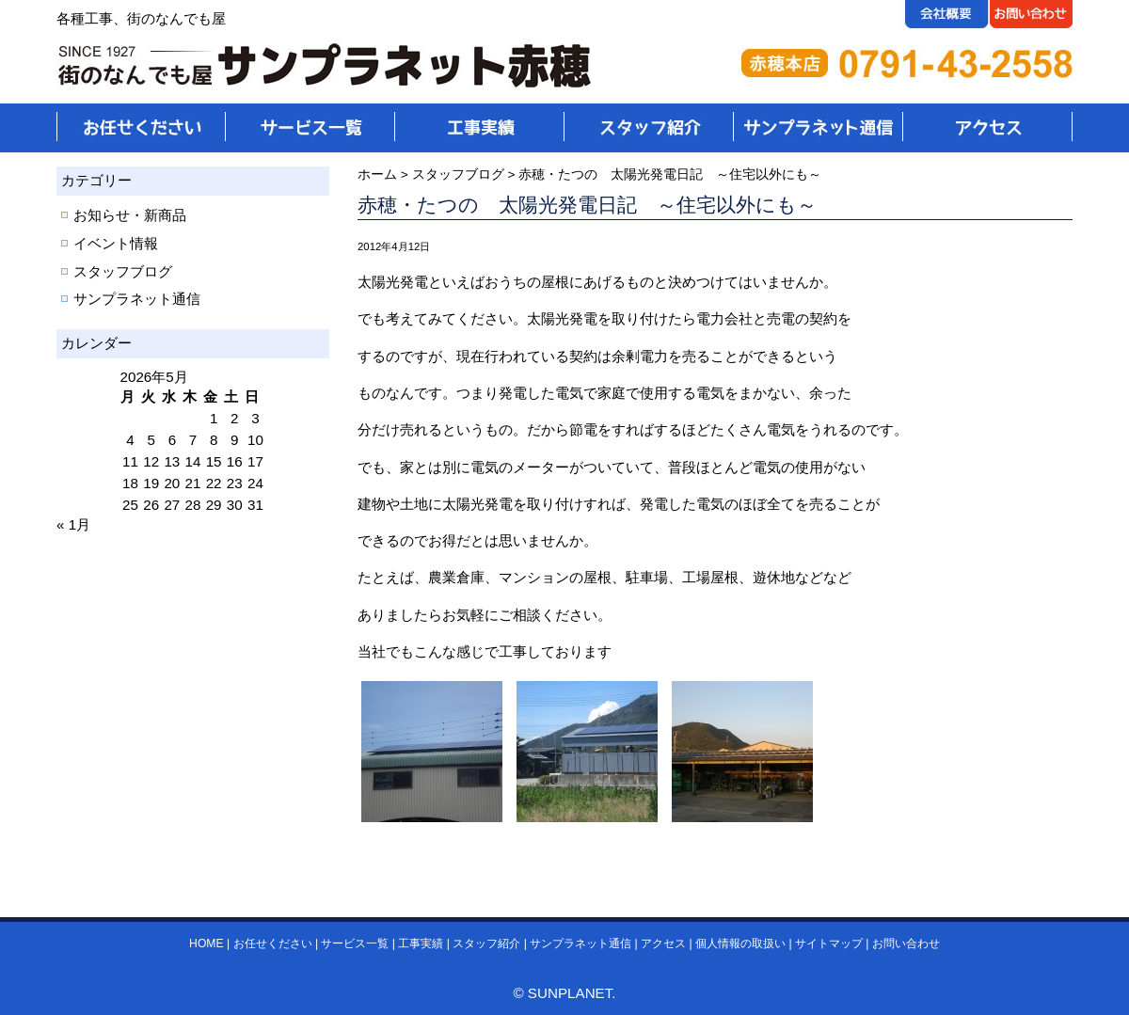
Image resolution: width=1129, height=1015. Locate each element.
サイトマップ (829, 943)
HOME (206, 943)
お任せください (272, 943)
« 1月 (73, 524)
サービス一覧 (355, 943)
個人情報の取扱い (740, 943)
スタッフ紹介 (486, 943)
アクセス (663, 943)
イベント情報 (115, 243)
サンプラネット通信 (136, 299)
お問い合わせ (906, 943)
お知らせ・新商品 (129, 215)
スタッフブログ (122, 271)
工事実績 (420, 943)
